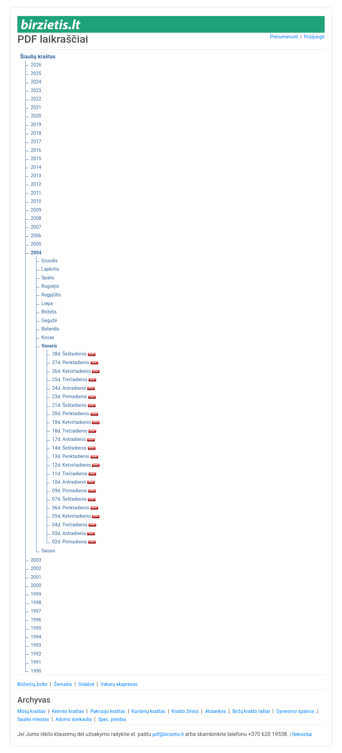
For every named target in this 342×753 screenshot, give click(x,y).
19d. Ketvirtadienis (76, 422)
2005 (36, 244)
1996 (36, 619)
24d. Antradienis (73, 388)
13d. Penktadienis (75, 456)
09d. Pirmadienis (74, 490)
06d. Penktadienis (75, 507)
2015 (36, 158)
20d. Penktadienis (75, 413)
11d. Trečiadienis (74, 473)
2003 (36, 560)
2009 (36, 210)
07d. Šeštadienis (74, 499)
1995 (36, 628)
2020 (36, 115)
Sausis (48, 550)
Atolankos (216, 711)
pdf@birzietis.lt (168, 734)
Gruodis (49, 260)
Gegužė (49, 320)
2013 (36, 175)
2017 (36, 141)
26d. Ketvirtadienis (76, 371)
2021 (36, 107)
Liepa (47, 303)
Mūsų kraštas (32, 711)
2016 (36, 150)
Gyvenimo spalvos (295, 711)
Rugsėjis (50, 286)
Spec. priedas (112, 719)
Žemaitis (63, 684)
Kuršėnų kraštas (149, 711)
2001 (36, 577)
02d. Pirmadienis (74, 541)
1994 (36, 637)
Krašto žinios (186, 711)
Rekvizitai (302, 734)
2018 (36, 133)
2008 (36, 218)
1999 (36, 594)
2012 (36, 184)
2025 (36, 73)
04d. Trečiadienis (74, 524)
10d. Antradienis (73, 482)
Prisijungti (314, 36)
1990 (36, 671)
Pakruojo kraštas (108, 711)
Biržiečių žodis (32, 684)
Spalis (47, 277)
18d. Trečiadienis (74, 431)
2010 (36, 201)
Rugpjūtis (51, 294)
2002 (36, 568)
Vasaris (49, 345)
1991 (36, 662)
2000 (36, 585)
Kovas (47, 337)
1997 (36, 611)
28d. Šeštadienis (74, 353)
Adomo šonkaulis (74, 719)
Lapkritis (50, 269)
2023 (36, 90)
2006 (36, 235)
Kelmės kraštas (68, 711)
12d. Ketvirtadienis (76, 465)
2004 (36, 252)
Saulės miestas (33, 719)
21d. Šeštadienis (74, 405)
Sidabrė (87, 684)
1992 (36, 654)
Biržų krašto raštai (251, 711)
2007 (36, 227)
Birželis (48, 311)
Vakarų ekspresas (119, 684)
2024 (36, 81)
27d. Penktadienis (75, 362)
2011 (36, 193)
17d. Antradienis (73, 439)
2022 (36, 98)
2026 (36, 64)
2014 (36, 167)
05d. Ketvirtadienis (76, 516)
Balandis (50, 328)
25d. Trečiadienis (74, 379)
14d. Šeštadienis (74, 448)
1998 (36, 602)
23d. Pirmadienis (74, 396)
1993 (36, 645)
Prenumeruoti (284, 36)
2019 (36, 124)
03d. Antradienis (73, 533)
